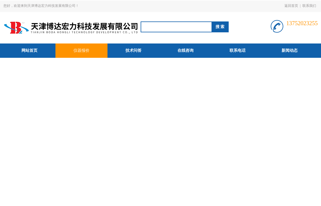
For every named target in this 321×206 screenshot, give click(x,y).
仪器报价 (81, 50)
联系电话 (238, 50)
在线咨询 (186, 50)
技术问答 (133, 50)
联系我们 (309, 6)
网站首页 (29, 50)
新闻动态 (290, 50)
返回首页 (291, 6)
